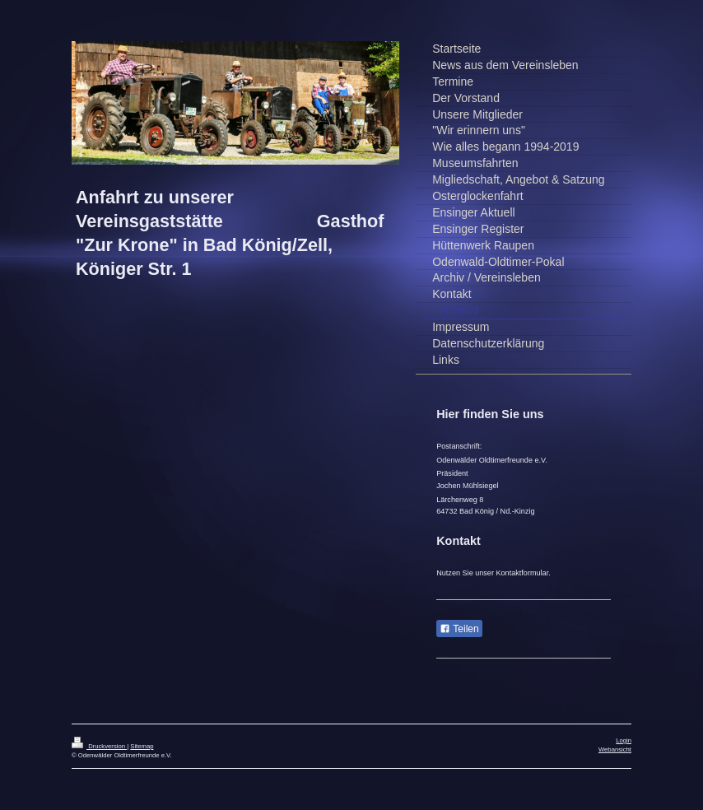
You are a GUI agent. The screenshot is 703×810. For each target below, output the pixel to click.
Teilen (459, 629)
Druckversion (99, 746)
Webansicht (614, 749)
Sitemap (141, 746)
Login (623, 740)
